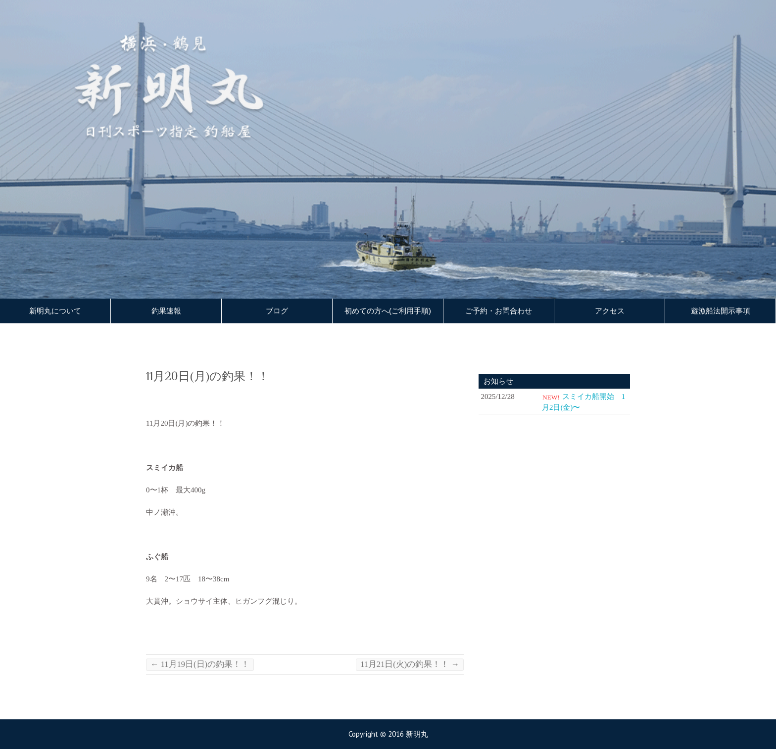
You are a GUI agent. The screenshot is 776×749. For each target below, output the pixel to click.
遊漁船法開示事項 (720, 311)
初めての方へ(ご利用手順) (387, 311)
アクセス (610, 311)
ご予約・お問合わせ (498, 311)
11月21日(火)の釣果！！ (409, 664)
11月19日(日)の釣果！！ (199, 664)
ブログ (277, 311)
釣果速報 (166, 311)
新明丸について (55, 311)
